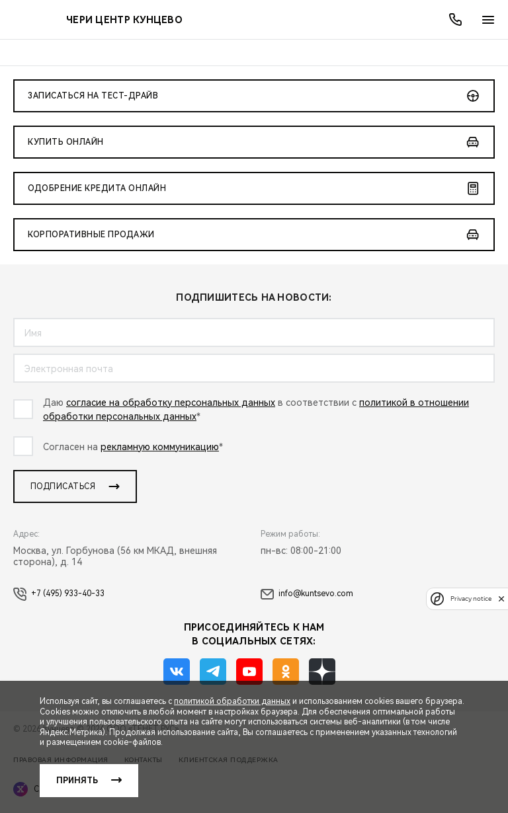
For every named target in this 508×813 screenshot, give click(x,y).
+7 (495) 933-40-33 (59, 594)
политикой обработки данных (232, 701)
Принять (77, 780)
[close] (501, 598)
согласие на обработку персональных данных (170, 402)
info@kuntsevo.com (307, 594)
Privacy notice (470, 598)
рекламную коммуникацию (160, 447)
